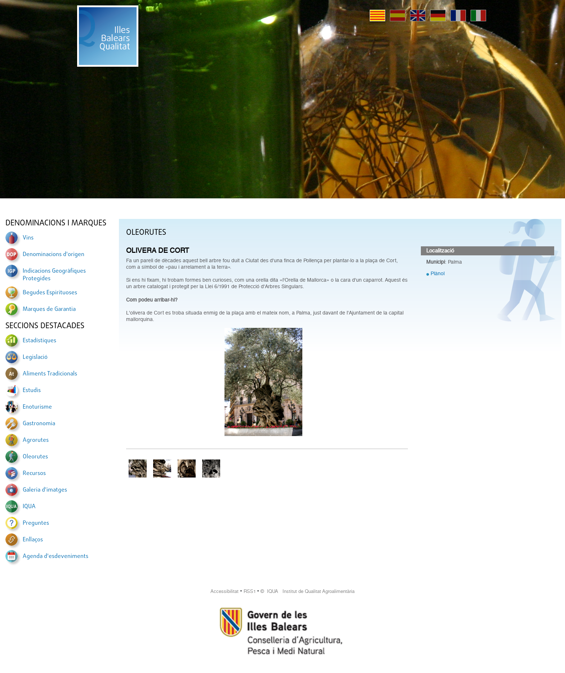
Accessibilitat (224, 591)
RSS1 (250, 591)
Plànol (438, 273)
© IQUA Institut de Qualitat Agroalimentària (308, 591)
